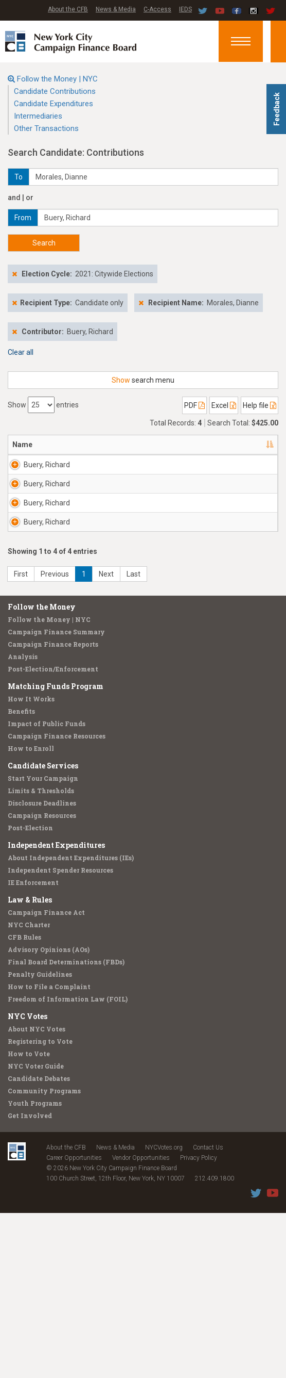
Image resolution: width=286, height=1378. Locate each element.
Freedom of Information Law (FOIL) (68, 1164)
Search (44, 243)
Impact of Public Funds (46, 888)
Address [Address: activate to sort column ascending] (76, 444)
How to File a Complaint (49, 1151)
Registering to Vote (40, 1206)
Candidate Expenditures (53, 103)
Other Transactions (46, 128)
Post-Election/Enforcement (53, 834)
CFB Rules (24, 1102)
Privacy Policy (198, 1322)
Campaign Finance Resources (56, 901)
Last (133, 739)
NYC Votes (27, 1181)
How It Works (31, 864)
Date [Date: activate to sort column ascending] (246, 444)
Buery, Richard (36, 470)
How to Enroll (31, 913)
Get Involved (30, 1280)
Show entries (43, 405)
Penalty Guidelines (40, 1139)
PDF (194, 405)
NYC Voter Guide (36, 1231)
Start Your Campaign (43, 943)
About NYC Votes (36, 1194)
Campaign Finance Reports (53, 809)
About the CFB (68, 9)
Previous (55, 739)
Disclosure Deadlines (42, 968)
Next (106, 739)
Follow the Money (42, 772)
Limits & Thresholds (41, 956)
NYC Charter (29, 1090)
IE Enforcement (33, 1047)
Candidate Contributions (55, 91)
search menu (143, 380)
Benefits (21, 876)
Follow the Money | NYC (57, 79)
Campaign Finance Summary (56, 797)
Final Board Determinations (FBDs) (66, 1127)
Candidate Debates (39, 1243)
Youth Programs (35, 1268)
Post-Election (30, 993)
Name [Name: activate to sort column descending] (22, 444)
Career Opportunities (74, 1322)
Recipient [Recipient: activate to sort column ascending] (131, 444)
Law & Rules (30, 1065)
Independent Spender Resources (60, 1035)
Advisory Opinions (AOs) (49, 1114)
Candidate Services (43, 931)
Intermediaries (38, 116)
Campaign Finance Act (46, 1077)
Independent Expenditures (56, 1010)
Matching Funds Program (55, 851)
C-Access (157, 9)
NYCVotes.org (164, 1312)
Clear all (20, 352)
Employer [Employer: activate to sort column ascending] (190, 444)
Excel (223, 405)
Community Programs (44, 1256)
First (21, 739)
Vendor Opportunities (141, 1322)
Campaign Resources (42, 980)
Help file (259, 405)
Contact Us (208, 1312)
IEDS (185, 9)
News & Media (116, 9)
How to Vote (29, 1219)
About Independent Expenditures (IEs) (71, 1023)
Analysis (23, 821)
